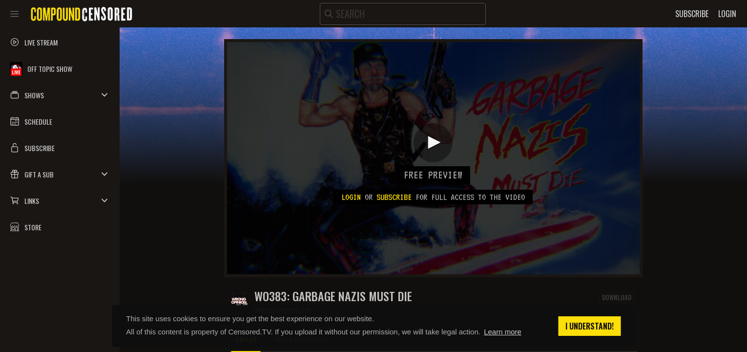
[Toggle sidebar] (14, 14)
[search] (403, 14)
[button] (60, 95)
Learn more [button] (502, 332)
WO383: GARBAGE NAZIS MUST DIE (333, 296)
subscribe (394, 197)
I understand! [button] (589, 326)
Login (351, 197)
